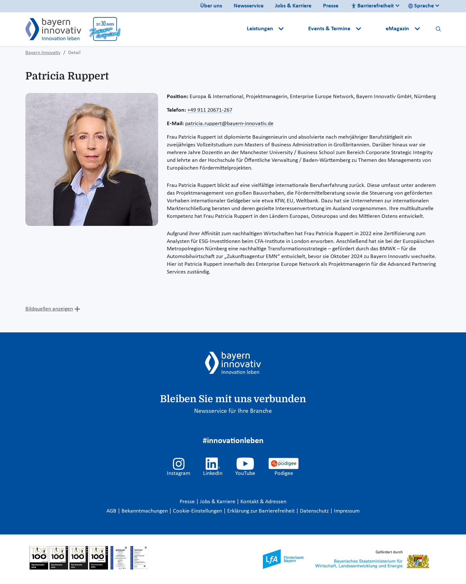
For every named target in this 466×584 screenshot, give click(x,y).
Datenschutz (315, 511)
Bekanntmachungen (145, 511)
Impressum (347, 511)
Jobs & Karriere (293, 6)
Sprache (421, 6)
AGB (112, 511)
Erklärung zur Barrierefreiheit (261, 511)
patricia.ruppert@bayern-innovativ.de (229, 124)
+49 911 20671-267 (209, 110)
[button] (296, 29)
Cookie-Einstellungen (197, 511)
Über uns (211, 6)
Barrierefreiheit (372, 6)
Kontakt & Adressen (263, 502)
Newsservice (249, 6)
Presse (330, 6)
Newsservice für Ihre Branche (233, 411)
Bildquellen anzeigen (49, 309)
